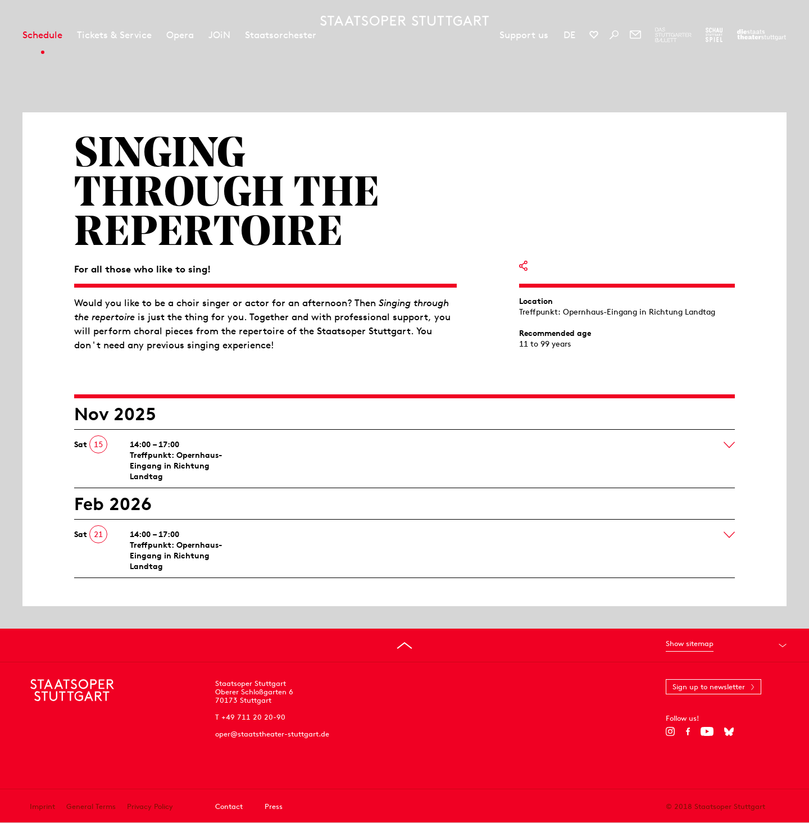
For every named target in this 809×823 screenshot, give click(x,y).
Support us (523, 35)
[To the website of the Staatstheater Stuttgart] (762, 35)
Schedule (42, 35)
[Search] (614, 34)
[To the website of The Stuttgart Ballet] (673, 35)
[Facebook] (688, 731)
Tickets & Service (114, 35)
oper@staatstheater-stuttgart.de (272, 734)
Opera (180, 35)
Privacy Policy (150, 806)
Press (274, 806)
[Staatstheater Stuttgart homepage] (404, 21)
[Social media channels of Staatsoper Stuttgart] (593, 34)
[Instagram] (670, 731)
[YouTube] (707, 731)
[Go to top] (404, 645)
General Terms (91, 806)
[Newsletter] (635, 34)
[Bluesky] (729, 731)
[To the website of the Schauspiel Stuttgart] (714, 35)
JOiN (219, 35)
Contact (229, 806)
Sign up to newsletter (708, 687)
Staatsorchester (280, 35)
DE (569, 35)
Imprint (42, 806)
